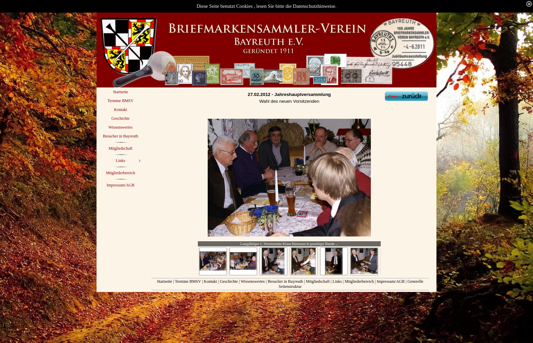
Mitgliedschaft (318, 281)
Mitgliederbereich (359, 281)
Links (337, 281)
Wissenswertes (253, 281)
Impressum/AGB (391, 281)
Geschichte (229, 281)
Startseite (164, 281)
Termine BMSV (188, 281)
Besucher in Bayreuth (285, 281)
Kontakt (210, 281)
